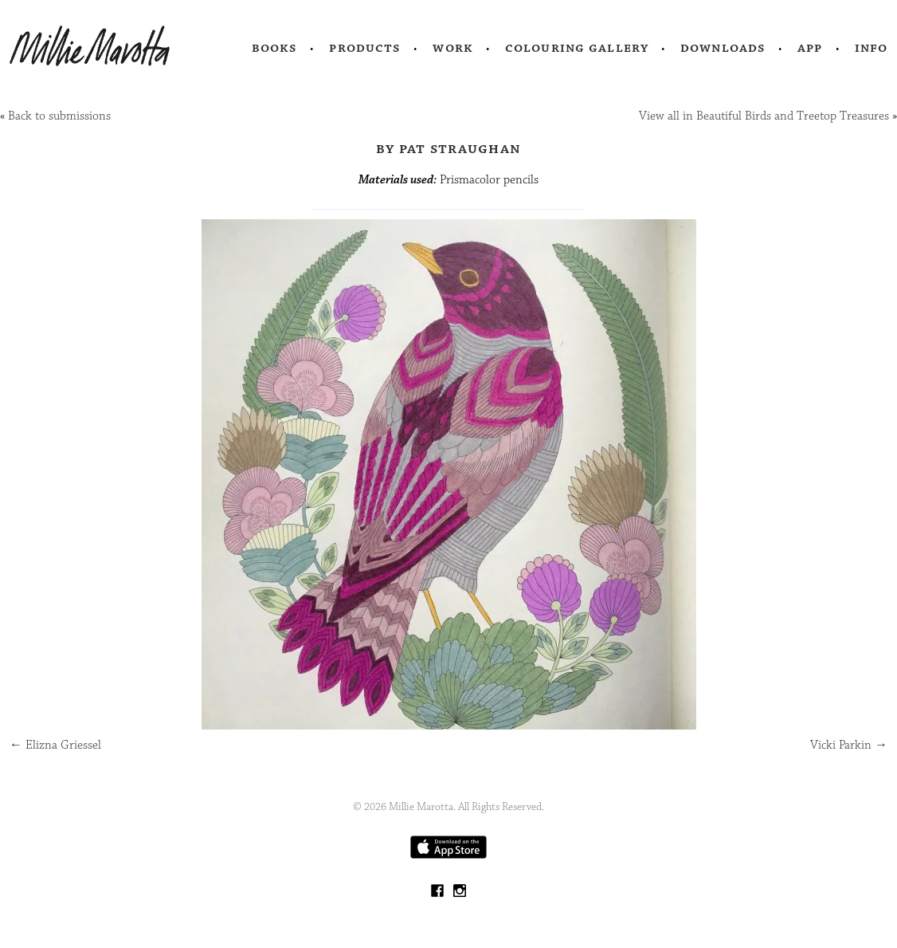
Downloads (723, 48)
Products (365, 48)
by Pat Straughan (448, 148)
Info (871, 48)
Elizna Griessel (55, 745)
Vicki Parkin (848, 745)
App (809, 48)
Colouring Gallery (576, 48)
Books (275, 48)
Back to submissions (59, 116)
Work (453, 48)
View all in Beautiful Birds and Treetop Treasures (764, 116)
